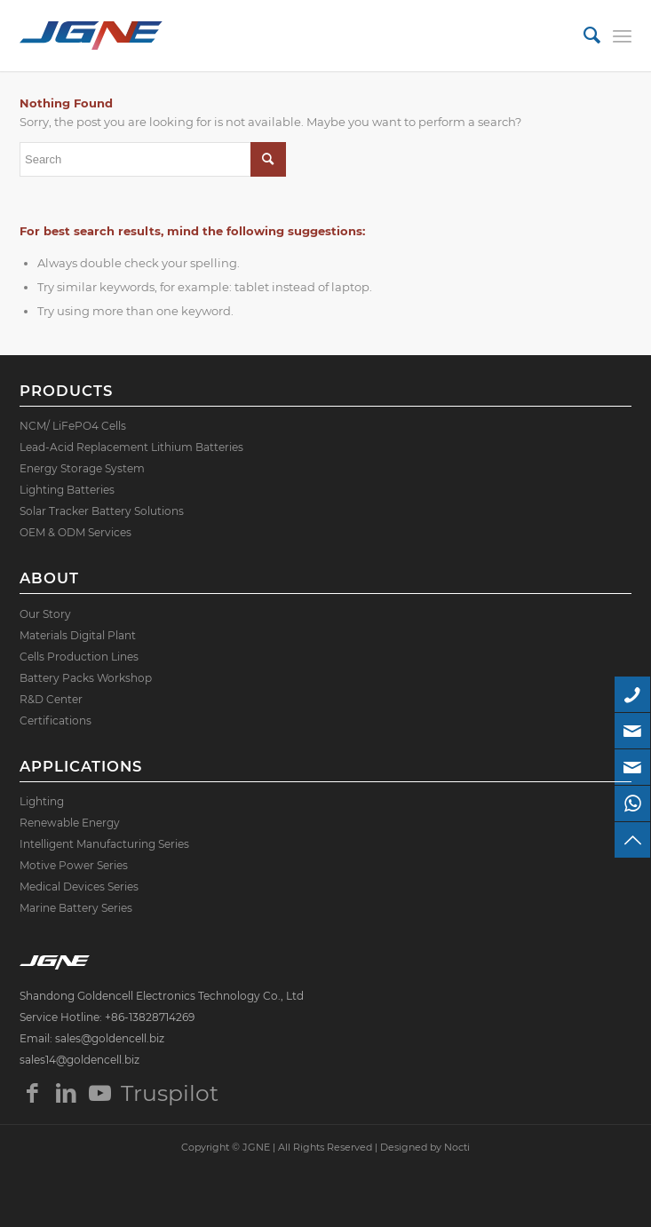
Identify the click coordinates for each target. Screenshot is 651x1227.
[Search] (583, 35)
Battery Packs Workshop (86, 678)
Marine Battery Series (76, 907)
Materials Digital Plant (78, 635)
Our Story (45, 614)
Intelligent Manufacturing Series (104, 844)
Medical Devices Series (79, 886)
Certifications (55, 720)
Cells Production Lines (79, 656)
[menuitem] (583, 35)
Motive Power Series (74, 865)
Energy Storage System (82, 468)
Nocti (457, 1147)
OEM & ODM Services (75, 532)
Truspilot (134, 1093)
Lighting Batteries (67, 489)
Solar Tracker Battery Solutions (102, 511)
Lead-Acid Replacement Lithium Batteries (131, 447)
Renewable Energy (70, 822)
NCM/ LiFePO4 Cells (73, 425)
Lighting (42, 801)
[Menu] (622, 35)
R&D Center (51, 699)
